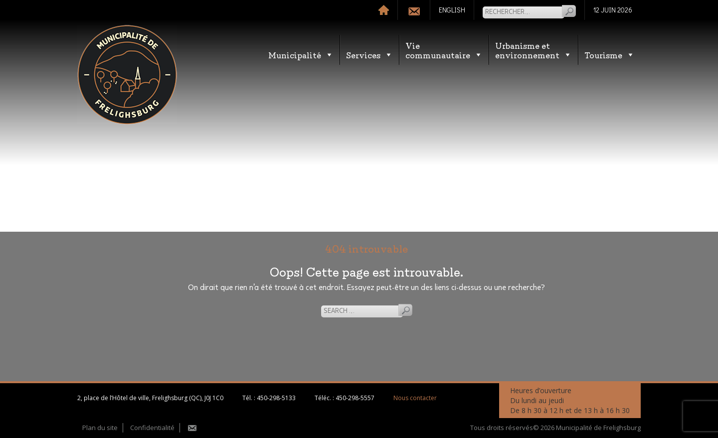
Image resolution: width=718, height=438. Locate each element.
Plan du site (100, 427)
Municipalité (301, 54)
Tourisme (609, 54)
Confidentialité (152, 427)
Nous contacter (415, 398)
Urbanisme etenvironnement (533, 49)
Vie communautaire (444, 49)
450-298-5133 (276, 398)
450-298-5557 (355, 398)
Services (369, 54)
